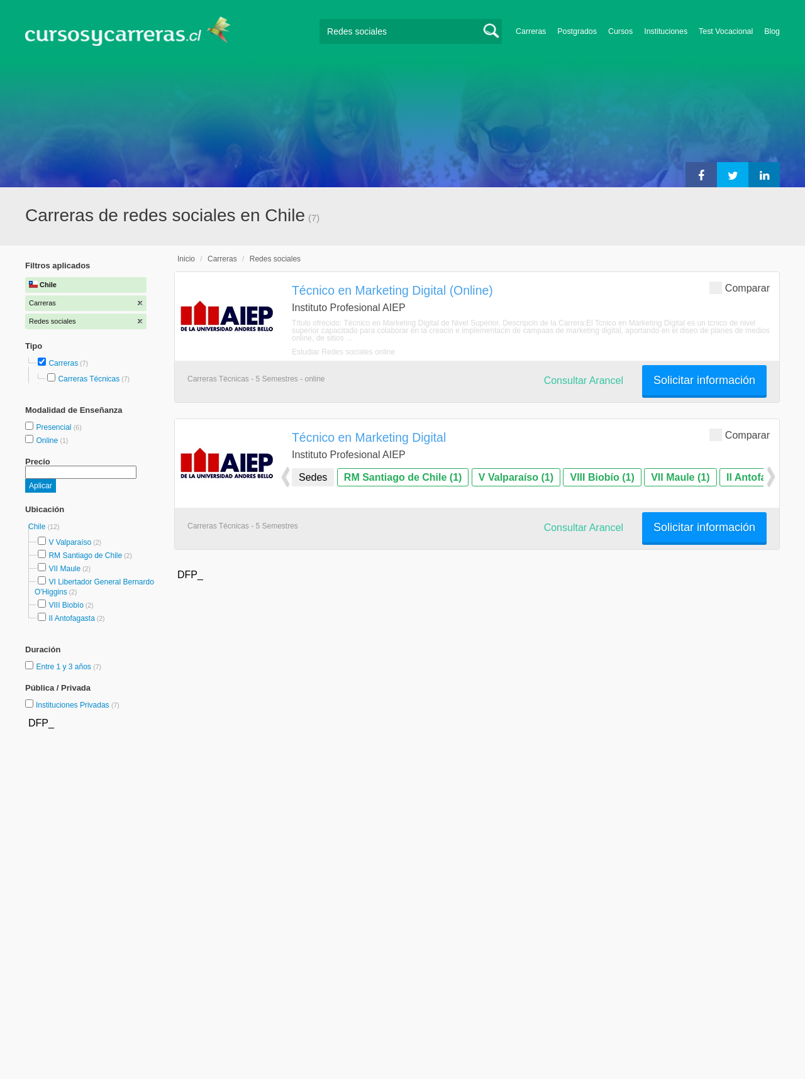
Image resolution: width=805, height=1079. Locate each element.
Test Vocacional (726, 31)
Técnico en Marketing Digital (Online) (392, 290)
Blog (772, 31)
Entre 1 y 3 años (64, 666)
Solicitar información (704, 380)
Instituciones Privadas (77, 705)
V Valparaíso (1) (516, 477)
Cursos (620, 31)
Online (48, 440)
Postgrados (577, 31)
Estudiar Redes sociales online (343, 352)
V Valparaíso (69, 542)
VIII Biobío (65, 605)
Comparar (739, 287)
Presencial (54, 427)
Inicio (186, 259)
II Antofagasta (71, 618)
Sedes (313, 477)
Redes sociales (275, 259)
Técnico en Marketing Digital (369, 437)
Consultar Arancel (583, 380)
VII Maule (64, 568)
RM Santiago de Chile (85, 555)
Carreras (531, 31)
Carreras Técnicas (88, 379)
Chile (38, 526)
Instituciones (665, 31)
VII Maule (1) (680, 477)
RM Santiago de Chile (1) (403, 477)
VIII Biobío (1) (602, 477)
